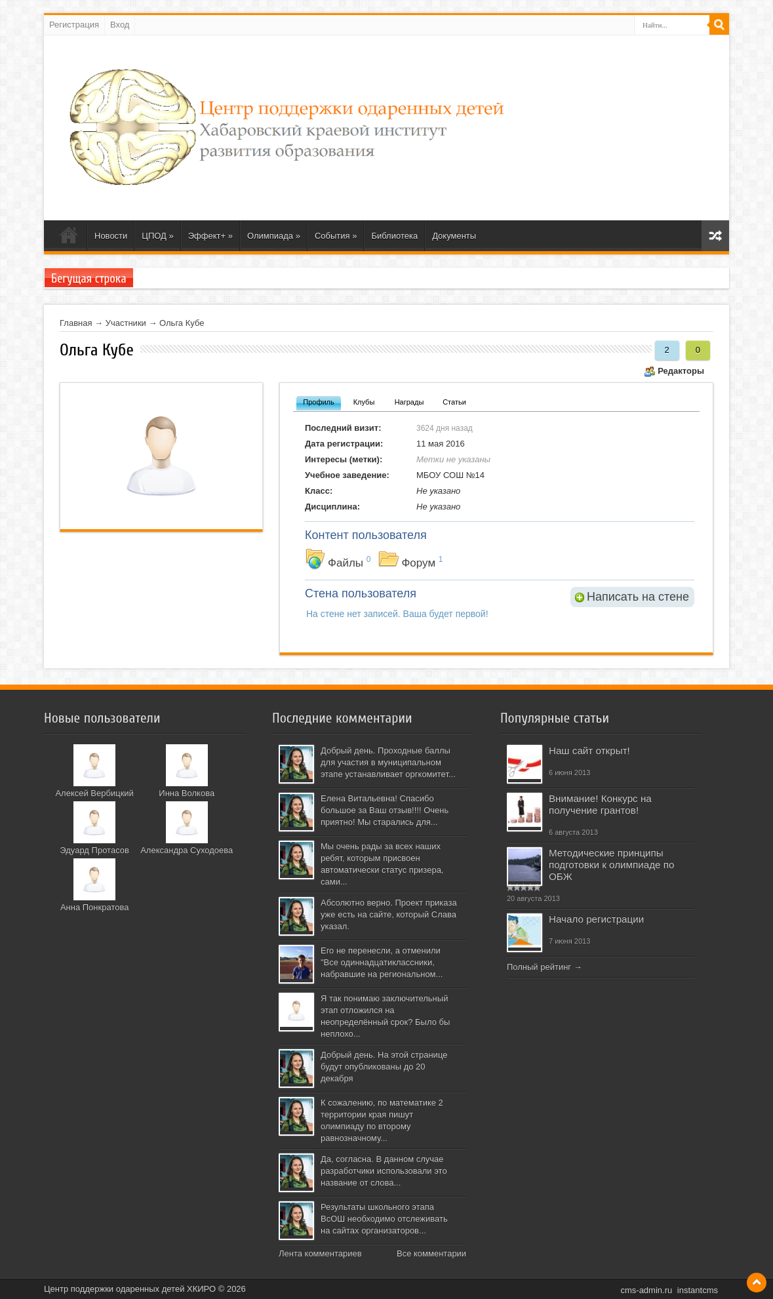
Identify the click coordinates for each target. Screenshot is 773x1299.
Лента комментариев (320, 1253)
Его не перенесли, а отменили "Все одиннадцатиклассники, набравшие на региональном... (382, 962)
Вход (119, 25)
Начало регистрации (596, 919)
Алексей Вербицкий (94, 793)
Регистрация (74, 25)
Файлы (345, 563)
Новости (110, 236)
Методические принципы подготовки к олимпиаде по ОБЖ (611, 864)
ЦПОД (157, 236)
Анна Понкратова (94, 907)
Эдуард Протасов (94, 850)
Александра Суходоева (186, 850)
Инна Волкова (186, 793)
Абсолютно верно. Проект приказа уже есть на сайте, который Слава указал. (389, 914)
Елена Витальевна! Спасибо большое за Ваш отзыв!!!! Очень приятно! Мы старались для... (384, 810)
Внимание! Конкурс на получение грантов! (600, 804)
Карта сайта (715, 235)
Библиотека (394, 236)
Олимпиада (273, 236)
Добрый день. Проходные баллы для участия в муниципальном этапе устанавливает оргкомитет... (388, 762)
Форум (418, 563)
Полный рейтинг (539, 967)
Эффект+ (210, 236)
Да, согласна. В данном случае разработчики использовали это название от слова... (384, 1171)
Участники (126, 323)
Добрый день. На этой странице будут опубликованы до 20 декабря (384, 1066)
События (336, 236)
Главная (76, 323)
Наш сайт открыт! (589, 750)
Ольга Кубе (181, 323)
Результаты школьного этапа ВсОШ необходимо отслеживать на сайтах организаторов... (384, 1218)
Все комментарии (431, 1253)
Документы (454, 236)
